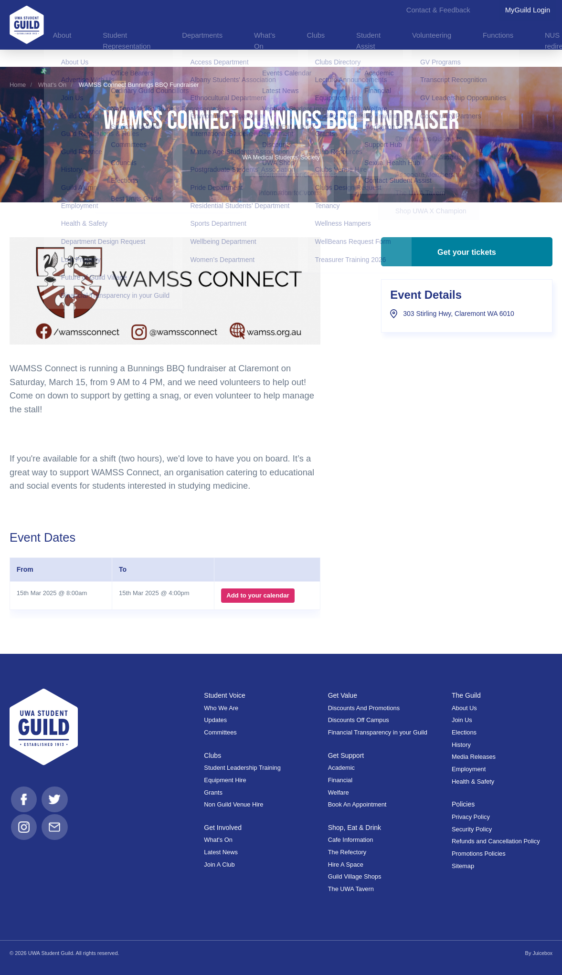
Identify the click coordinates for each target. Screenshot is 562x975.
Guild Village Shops (355, 876)
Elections (464, 732)
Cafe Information (350, 839)
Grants (213, 792)
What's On (52, 84)
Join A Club (219, 864)
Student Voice (225, 695)
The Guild (467, 695)
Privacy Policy (471, 816)
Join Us (462, 719)
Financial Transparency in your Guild (377, 732)
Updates (215, 719)
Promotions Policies (479, 853)
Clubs (213, 755)
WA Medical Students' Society (281, 157)
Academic (341, 767)
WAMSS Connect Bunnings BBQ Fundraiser (139, 84)
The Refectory (347, 852)
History (461, 744)
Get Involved (223, 827)
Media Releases (474, 756)
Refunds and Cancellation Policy (496, 841)
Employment (469, 769)
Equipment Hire (225, 780)
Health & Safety (473, 781)
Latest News (221, 852)
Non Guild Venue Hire (233, 804)
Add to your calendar (257, 595)
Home (18, 84)
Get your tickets (466, 257)
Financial (340, 780)
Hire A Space (345, 864)
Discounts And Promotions (364, 708)
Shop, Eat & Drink (356, 827)
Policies (464, 804)
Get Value (343, 695)
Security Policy (472, 829)
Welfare (338, 792)
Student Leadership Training (242, 767)
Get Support (347, 755)
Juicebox (542, 953)
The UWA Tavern (351, 888)
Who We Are (221, 708)
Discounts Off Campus (358, 719)
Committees (220, 732)
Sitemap (463, 866)
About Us (464, 708)
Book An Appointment (357, 804)
